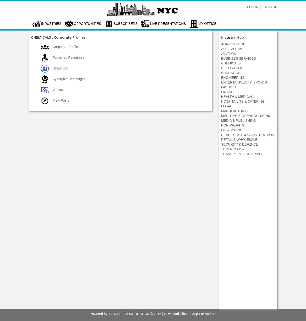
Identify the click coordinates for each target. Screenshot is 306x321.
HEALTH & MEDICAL (237, 97)
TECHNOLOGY (233, 149)
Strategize (60, 68)
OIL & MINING (232, 130)
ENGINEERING (233, 77)
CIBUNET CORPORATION (129, 314)
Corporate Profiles (66, 47)
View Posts (61, 100)
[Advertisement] (248, 235)
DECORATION (232, 68)
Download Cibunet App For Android (190, 314)
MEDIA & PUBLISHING (238, 120)
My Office (207, 24)
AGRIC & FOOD (233, 44)
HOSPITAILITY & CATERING (243, 101)
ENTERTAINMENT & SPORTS (244, 82)
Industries (51, 24)
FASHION (228, 87)
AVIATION (228, 54)
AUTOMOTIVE (232, 49)
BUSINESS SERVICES (238, 58)
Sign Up (270, 7)
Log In (252, 7)
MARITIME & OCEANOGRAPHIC (246, 116)
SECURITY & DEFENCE (239, 144)
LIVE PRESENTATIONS (168, 24)
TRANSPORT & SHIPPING (241, 154)
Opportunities (87, 24)
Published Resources (68, 57)
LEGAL (226, 106)
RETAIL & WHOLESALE (239, 140)
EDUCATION (230, 73)
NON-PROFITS (232, 125)
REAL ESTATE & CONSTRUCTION (247, 135)
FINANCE (228, 92)
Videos (58, 90)
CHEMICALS (231, 63)
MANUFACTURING (235, 111)
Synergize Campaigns (69, 79)
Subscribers (125, 24)
